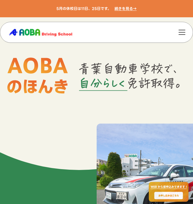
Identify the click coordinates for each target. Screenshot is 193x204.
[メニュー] (182, 32)
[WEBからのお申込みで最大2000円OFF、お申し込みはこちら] (168, 192)
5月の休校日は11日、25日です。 (83, 8)
